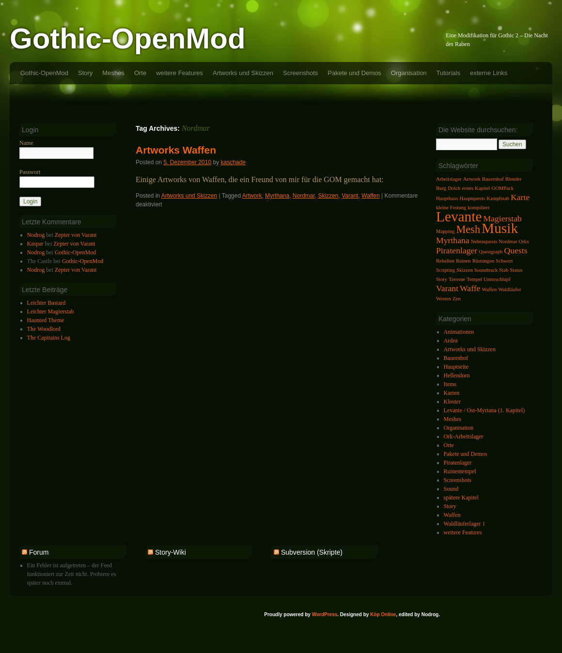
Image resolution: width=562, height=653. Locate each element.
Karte (520, 197)
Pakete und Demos (354, 73)
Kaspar (35, 243)
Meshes (113, 73)
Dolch (454, 188)
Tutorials (448, 73)
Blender (513, 179)
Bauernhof (493, 179)
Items (450, 384)
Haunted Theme (45, 320)
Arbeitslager (449, 179)
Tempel (474, 279)
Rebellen (445, 261)
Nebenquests (484, 241)
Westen (443, 298)
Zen (457, 298)
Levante (459, 216)
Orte (140, 73)
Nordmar (304, 195)
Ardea (451, 340)
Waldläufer (509, 289)
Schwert (504, 261)
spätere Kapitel (461, 497)
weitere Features (179, 73)
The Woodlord (44, 329)
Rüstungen (483, 261)
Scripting (445, 270)
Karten (452, 392)
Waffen (370, 195)
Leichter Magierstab (50, 311)
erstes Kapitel (476, 188)
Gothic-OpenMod (128, 38)
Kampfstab (497, 198)
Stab (503, 270)
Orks (524, 241)
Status (516, 270)
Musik (500, 228)
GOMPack (502, 188)
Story (85, 73)
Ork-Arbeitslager (464, 436)
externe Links (488, 73)
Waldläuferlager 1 (464, 523)
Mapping (445, 231)
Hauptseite (456, 366)
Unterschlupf (497, 279)
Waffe (470, 288)
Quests (515, 250)
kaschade (233, 162)
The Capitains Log (48, 337)
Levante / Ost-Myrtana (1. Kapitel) (484, 410)
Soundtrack (486, 270)
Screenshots (300, 73)
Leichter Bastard (46, 302)
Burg (441, 188)
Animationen (459, 331)
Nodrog (36, 235)
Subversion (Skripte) (312, 552)
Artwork (252, 195)
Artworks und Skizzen (243, 73)
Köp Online (383, 614)
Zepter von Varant (75, 235)
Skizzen (328, 195)
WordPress (325, 614)
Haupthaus (447, 198)
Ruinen (463, 261)
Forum (39, 552)
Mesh (468, 229)
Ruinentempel (460, 471)
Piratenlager (456, 250)
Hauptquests (472, 198)
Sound (451, 488)
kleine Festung (451, 207)
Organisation (409, 73)
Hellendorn (457, 375)
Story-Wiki (170, 552)
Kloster (452, 401)
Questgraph (490, 251)
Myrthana (277, 195)
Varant (350, 195)
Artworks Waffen (176, 149)
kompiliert (478, 207)
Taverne (457, 279)
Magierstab (502, 218)
